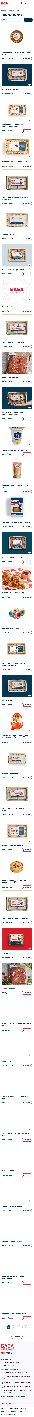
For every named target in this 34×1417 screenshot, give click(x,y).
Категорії (17, 1337)
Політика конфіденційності (9, 1411)
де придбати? (12, 1397)
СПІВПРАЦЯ (5, 1400)
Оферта (20, 1411)
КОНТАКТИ (14, 1400)
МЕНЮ (3, 1397)
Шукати (28, 20)
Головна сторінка (7, 10)
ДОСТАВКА (22, 1397)
